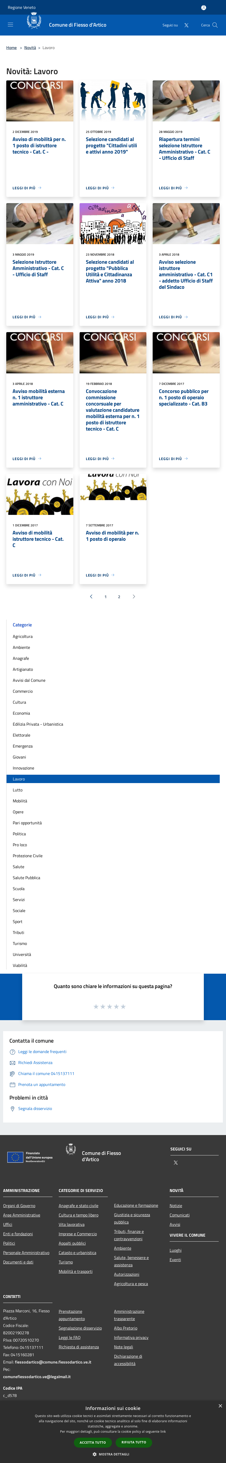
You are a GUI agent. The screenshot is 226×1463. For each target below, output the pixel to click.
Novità (30, 47)
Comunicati (180, 1215)
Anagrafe (21, 658)
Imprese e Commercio (78, 1234)
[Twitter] (184, 24)
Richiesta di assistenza (79, 1347)
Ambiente (21, 647)
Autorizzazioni (126, 1274)
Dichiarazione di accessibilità (128, 1360)
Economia (21, 713)
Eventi (175, 1259)
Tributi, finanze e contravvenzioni (129, 1235)
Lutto (17, 790)
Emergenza (23, 746)
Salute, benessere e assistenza (131, 1261)
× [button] (220, 1406)
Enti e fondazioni (18, 1234)
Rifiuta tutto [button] (134, 1442)
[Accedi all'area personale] (204, 8)
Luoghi (176, 1250)
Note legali (123, 1347)
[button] (113, 1454)
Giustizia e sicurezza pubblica (132, 1218)
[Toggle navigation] (10, 24)
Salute (18, 866)
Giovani (19, 757)
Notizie (176, 1205)
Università (22, 954)
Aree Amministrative (21, 1215)
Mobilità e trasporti (76, 1271)
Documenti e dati (18, 1262)
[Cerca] (215, 25)
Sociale (19, 910)
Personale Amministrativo (26, 1252)
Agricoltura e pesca (131, 1283)
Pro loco (20, 845)
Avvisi (175, 1224)
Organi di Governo (19, 1205)
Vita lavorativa (72, 1224)
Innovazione (23, 768)
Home (11, 47)
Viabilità (20, 965)
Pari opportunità (27, 823)
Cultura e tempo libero (78, 1215)
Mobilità (20, 801)
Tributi (18, 932)
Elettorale (21, 735)
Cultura (19, 702)
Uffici (7, 1224)
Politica (19, 834)
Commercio (23, 691)
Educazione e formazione (136, 1205)
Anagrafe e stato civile (78, 1205)
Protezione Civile (28, 856)
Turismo (20, 943)
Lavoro (19, 779)
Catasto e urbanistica (77, 1252)
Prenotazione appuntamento (72, 1315)
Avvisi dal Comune (29, 680)
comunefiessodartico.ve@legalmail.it (37, 1376)
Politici (9, 1243)
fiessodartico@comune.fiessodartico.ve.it (53, 1362)
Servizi (19, 899)
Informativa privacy (131, 1337)
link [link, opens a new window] (163, 1431)
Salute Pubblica (26, 877)
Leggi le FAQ (70, 1337)
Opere (18, 812)
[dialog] (113, 1432)
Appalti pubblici (72, 1243)
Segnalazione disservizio (80, 1328)
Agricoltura (23, 636)
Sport (17, 921)
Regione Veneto (21, 7)
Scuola (19, 888)
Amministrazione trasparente (129, 1315)
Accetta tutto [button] (93, 1442)
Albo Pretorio (125, 1328)
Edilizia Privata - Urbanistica (38, 724)
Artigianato (23, 669)
